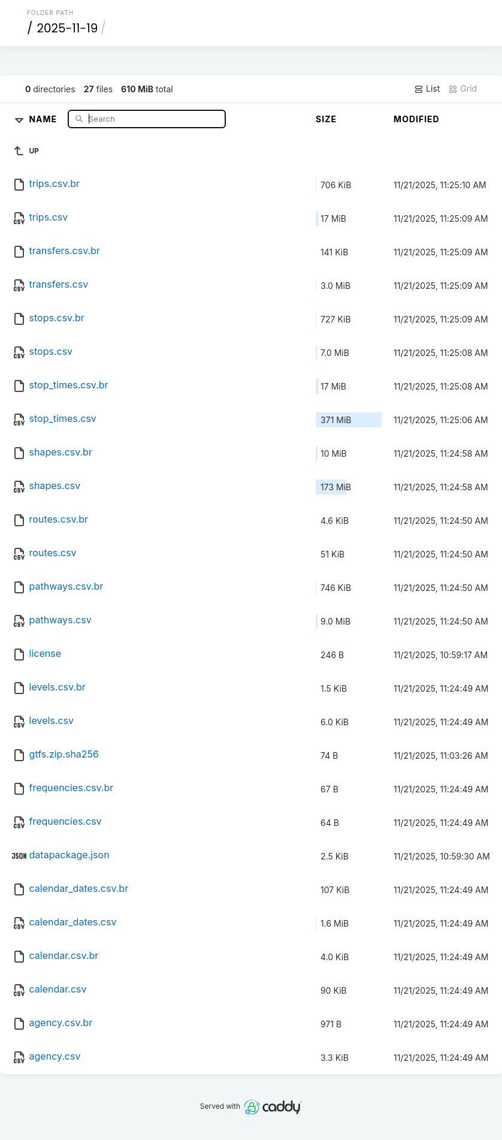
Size (326, 119)
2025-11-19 (67, 28)
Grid (462, 88)
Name (44, 118)
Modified (417, 119)
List (427, 88)
